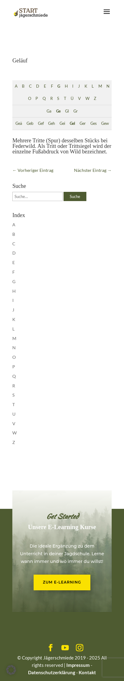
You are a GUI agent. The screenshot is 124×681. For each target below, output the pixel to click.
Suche (75, 196)
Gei (62, 123)
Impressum (78, 665)
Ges (93, 123)
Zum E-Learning (62, 582)
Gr (75, 111)
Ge (58, 111)
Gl (66, 111)
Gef (40, 123)
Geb (30, 123)
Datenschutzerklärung (51, 672)
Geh (51, 123)
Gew (105, 123)
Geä (18, 123)
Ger (82, 123)
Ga (49, 111)
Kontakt (87, 672)
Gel (72, 123)
